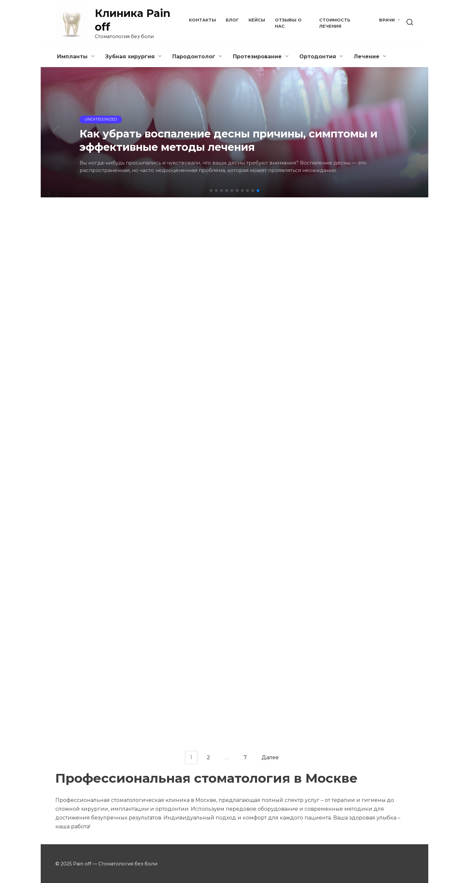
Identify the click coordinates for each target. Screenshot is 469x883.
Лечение (366, 56)
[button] (211, 190)
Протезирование (257, 56)
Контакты (202, 20)
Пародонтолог (193, 56)
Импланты (72, 56)
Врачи (387, 20)
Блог (232, 20)
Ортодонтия (317, 56)
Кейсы (257, 20)
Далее (270, 757)
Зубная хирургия (130, 56)
